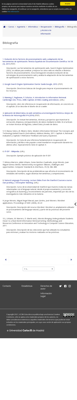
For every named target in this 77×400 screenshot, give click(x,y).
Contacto (7, 286)
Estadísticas (27, 286)
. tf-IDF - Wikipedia (11, 151)
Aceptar (67, 4)
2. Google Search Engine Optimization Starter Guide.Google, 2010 (30, 84)
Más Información (13, 11)
